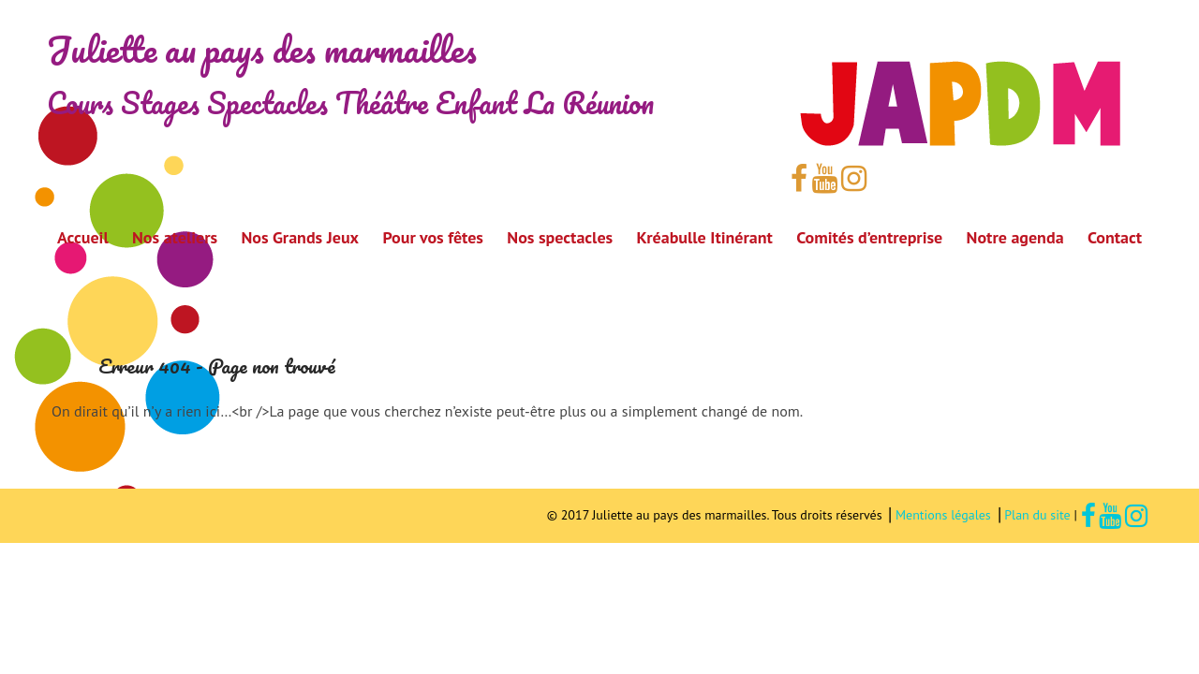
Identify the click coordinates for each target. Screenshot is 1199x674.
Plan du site (1038, 514)
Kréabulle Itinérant (705, 237)
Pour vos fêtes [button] (432, 237)
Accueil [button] (83, 237)
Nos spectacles (560, 237)
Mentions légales (945, 514)
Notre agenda (1015, 237)
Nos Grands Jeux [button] (300, 237)
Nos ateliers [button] (174, 237)
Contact (1115, 237)
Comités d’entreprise (869, 237)
